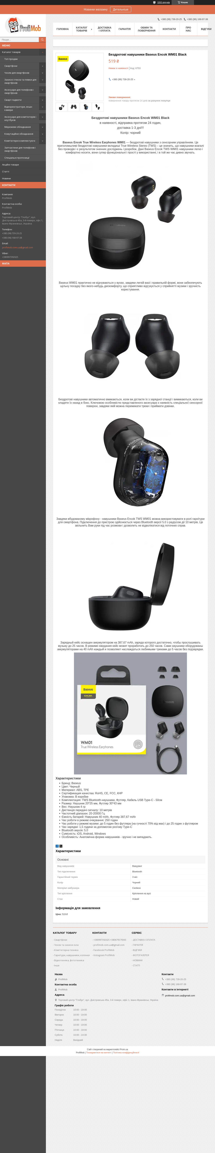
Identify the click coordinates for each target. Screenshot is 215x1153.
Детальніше (120, 9)
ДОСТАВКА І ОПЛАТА (144, 939)
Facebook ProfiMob (104, 950)
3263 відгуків (163, 2)
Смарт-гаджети (13, 99)
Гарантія (125, 29)
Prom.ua (124, 1049)
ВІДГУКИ (137, 950)
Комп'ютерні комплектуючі (19, 140)
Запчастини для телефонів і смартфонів (20, 149)
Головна (62, 29)
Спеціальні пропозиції (16, 157)
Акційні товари (10, 164)
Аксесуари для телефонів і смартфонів (19, 91)
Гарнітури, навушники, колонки (72, 955)
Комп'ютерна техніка (66, 950)
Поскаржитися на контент (98, 1052)
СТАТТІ (136, 965)
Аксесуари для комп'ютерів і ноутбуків (20, 118)
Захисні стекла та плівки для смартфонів (20, 81)
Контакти (169, 29)
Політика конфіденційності (126, 1052)
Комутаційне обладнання (18, 133)
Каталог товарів (11, 52)
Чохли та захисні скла (66, 944)
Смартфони (10, 65)
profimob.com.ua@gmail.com (17, 247)
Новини (6, 178)
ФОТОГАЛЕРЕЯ (141, 955)
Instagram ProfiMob (104, 955)
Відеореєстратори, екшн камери (18, 108)
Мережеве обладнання (17, 126)
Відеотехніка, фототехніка (69, 960)
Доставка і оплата (104, 29)
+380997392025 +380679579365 (110, 939)
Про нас (188, 29)
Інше (56, 965)
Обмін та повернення (146, 29)
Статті (5, 171)
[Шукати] (42, 39)
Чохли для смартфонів (16, 72)
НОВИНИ (137, 960)
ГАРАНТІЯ (138, 944)
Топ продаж (11, 59)
